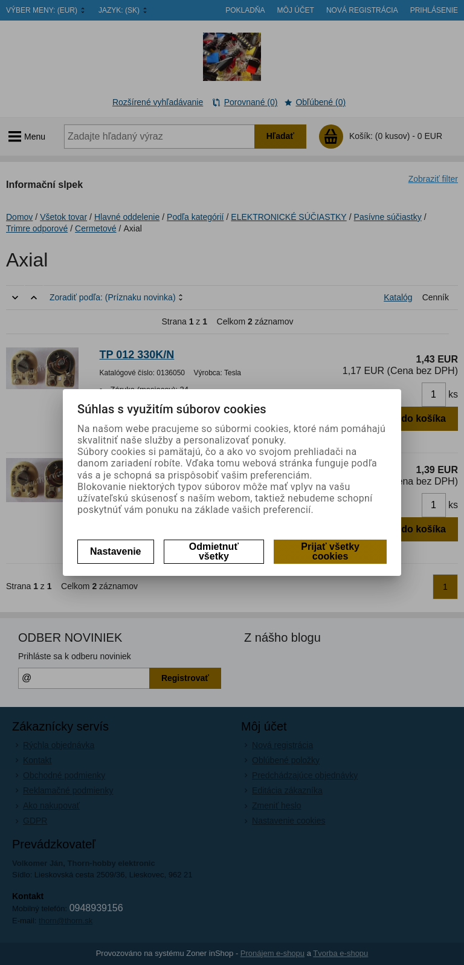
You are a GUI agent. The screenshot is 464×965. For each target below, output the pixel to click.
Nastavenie (115, 551)
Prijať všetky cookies (330, 551)
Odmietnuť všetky (214, 551)
